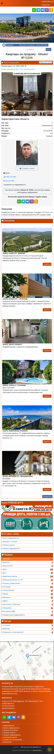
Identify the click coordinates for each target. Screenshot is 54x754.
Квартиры (9, 45)
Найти (49, 49)
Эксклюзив (7, 742)
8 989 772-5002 (9, 177)
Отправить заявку (27, 168)
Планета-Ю (46, 5)
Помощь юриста (9, 733)
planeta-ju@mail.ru (8, 708)
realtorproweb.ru (37, 750)
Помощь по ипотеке (10, 730)
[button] (26, 90)
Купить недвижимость (11, 728)
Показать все (47, 496)
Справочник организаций (12, 740)
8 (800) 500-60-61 (48, 2)
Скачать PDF (8, 181)
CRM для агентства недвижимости (31, 747)
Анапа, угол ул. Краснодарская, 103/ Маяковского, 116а (22, 701)
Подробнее (47, 264)
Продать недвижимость (12, 735)
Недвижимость (8, 726)
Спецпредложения (10, 737)
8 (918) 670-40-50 (8, 706)
